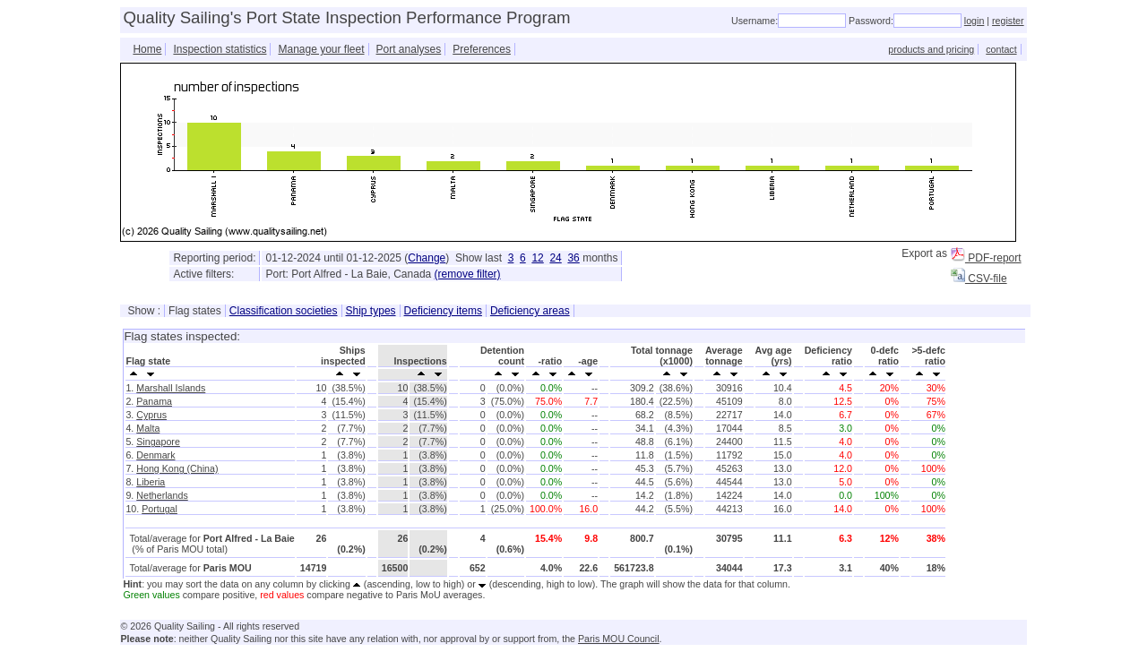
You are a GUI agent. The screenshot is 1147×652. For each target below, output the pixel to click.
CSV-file (979, 278)
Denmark (155, 455)
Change (426, 258)
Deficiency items (443, 311)
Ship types (371, 311)
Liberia (150, 481)
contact (1001, 49)
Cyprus (151, 414)
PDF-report (986, 258)
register (1008, 20)
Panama (154, 401)
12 (537, 258)
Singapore (158, 441)
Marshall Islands (170, 387)
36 (573, 258)
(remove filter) (468, 274)
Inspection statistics (219, 49)
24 (555, 258)
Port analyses (409, 49)
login (974, 20)
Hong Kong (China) (177, 468)
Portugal (159, 508)
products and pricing (931, 49)
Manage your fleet (321, 49)
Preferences (482, 49)
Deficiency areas (530, 311)
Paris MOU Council (619, 638)
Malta (148, 428)
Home (147, 49)
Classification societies (283, 311)
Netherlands (161, 495)
